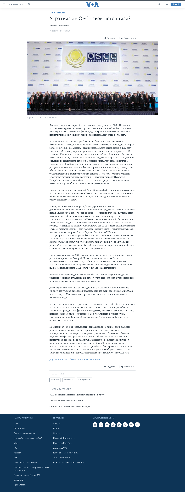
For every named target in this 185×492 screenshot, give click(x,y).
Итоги (56, 429)
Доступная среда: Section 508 (27, 475)
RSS (15, 458)
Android (17, 453)
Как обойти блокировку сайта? (28, 438)
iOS (15, 448)
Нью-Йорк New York (62, 443)
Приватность (20, 485)
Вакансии (18, 480)
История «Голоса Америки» (66, 453)
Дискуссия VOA (60, 448)
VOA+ (16, 443)
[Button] (111, 38)
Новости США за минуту (64, 438)
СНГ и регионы (57, 13)
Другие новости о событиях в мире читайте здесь (74, 359)
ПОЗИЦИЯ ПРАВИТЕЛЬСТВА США (68, 463)
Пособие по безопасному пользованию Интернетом (31, 469)
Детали (56, 433)
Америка (57, 424)
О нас (16, 424)
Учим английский (61, 458)
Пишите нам (19, 429)
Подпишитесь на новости (25, 463)
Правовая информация (24, 433)
